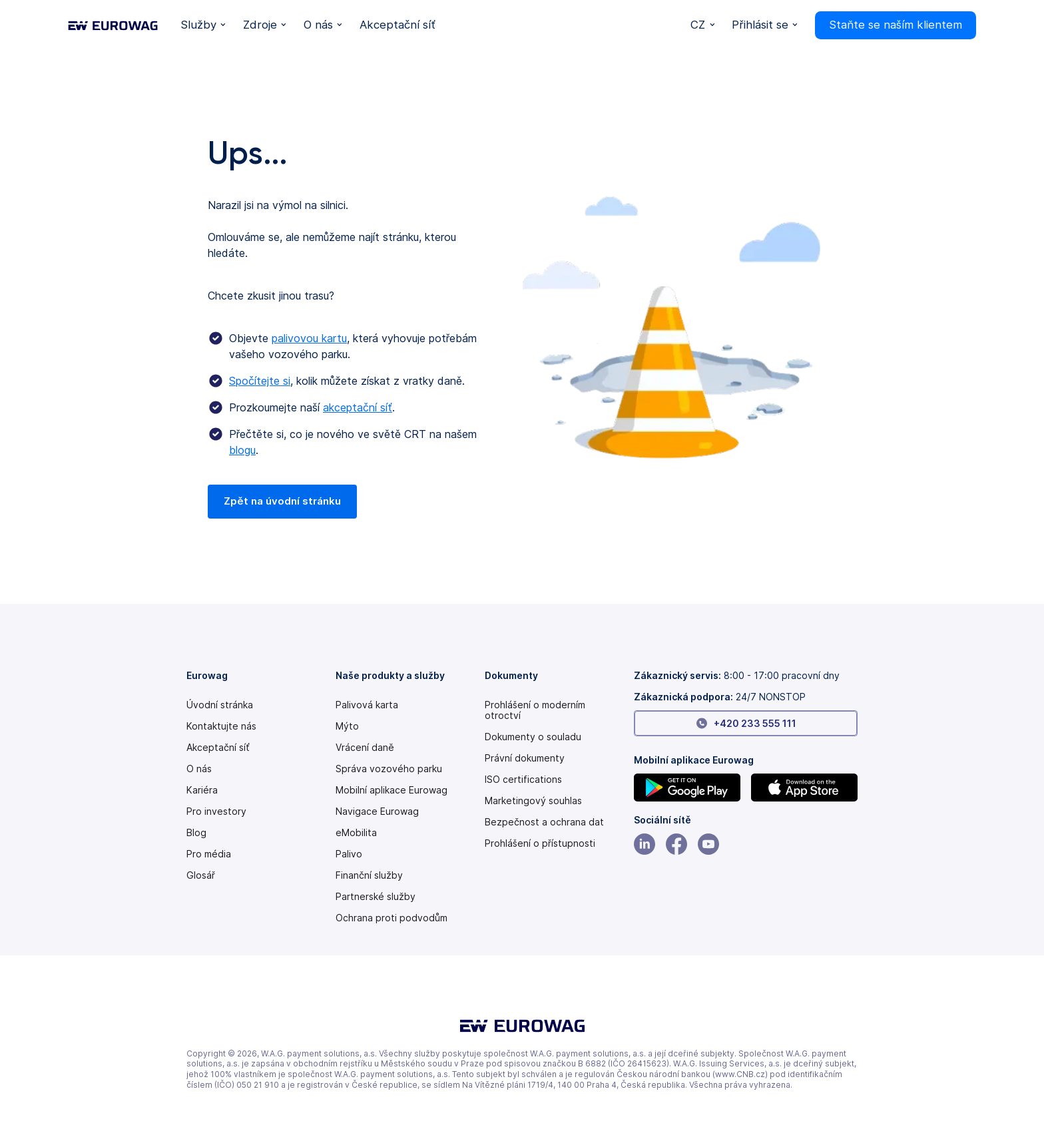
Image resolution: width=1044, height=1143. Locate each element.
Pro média (208, 854)
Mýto (347, 726)
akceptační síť (357, 407)
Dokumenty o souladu (533, 737)
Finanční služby (369, 875)
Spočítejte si (259, 380)
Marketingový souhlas (533, 801)
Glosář (200, 875)
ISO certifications (523, 779)
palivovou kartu (309, 338)
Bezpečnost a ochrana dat (544, 822)
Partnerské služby (375, 896)
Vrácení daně (365, 747)
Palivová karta (367, 705)
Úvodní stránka (219, 705)
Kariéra (202, 790)
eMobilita (356, 832)
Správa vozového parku (389, 769)
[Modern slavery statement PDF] (554, 710)
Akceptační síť (218, 747)
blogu (242, 450)
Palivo (349, 854)
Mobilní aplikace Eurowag (391, 790)
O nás (199, 769)
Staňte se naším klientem (895, 24)
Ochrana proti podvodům (391, 918)
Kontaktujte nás (221, 726)
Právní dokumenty (525, 758)
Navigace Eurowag (377, 811)
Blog (196, 832)
